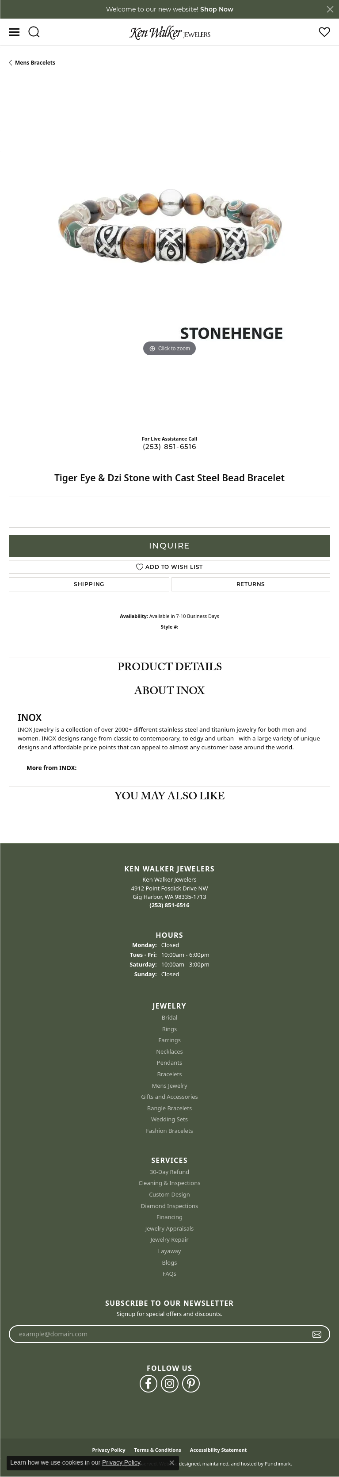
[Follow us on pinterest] (191, 1384)
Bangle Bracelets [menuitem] (169, 1108)
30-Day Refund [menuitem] (169, 1172)
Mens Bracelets (35, 62)
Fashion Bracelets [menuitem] (169, 1131)
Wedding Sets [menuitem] (169, 1120)
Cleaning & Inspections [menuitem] (170, 1183)
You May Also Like (169, 798)
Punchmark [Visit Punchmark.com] (278, 1464)
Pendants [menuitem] (169, 1063)
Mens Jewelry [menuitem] (169, 1086)
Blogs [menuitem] (169, 1262)
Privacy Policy (121, 1462)
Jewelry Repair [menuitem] (169, 1240)
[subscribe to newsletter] (317, 1335)
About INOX (169, 692)
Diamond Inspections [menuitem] (169, 1206)
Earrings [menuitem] (169, 1040)
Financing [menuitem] (169, 1217)
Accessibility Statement (218, 1450)
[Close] (330, 9)
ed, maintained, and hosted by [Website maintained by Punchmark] (228, 1464)
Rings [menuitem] (169, 1029)
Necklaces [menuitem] (169, 1051)
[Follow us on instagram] (170, 1384)
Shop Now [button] (216, 9)
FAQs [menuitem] (169, 1274)
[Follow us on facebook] (148, 1384)
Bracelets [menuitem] (169, 1074)
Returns (251, 584)
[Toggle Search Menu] (33, 32)
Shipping (89, 584)
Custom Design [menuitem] (169, 1194)
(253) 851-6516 (170, 446)
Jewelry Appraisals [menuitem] (169, 1228)
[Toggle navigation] (14, 32)
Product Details (170, 669)
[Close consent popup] (172, 1462)
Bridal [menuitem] (170, 1018)
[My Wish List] (324, 32)
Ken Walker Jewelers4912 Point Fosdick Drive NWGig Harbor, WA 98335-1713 (169, 892)
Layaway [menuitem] (169, 1251)
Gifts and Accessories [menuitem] (169, 1097)
